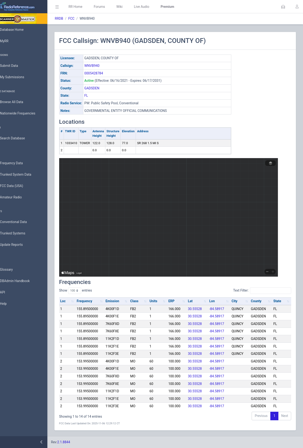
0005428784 (107, 73)
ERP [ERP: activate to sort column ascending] (179, 301)
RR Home (89, 7)
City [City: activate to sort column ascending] (238, 301)
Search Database (19, 138)
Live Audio (155, 7)
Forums (112, 7)
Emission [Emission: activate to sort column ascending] (123, 301)
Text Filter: (262, 290)
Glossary (13, 270)
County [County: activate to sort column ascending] (258, 301)
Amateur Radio (17, 197)
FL (99, 95)
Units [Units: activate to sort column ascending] (162, 301)
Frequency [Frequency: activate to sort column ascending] (96, 301)
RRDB (72, 18)
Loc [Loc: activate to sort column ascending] (76, 301)
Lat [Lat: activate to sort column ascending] (196, 301)
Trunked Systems (19, 233)
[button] (283, 7)
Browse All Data (18, 102)
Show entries (88, 290)
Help (10, 304)
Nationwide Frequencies (24, 113)
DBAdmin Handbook (21, 281)
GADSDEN (105, 88)
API (9, 292)
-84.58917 (221, 309)
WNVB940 (105, 66)
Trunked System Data (22, 175)
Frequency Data (18, 163)
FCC (85, 18)
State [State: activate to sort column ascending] (278, 301)
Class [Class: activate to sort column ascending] (144, 301)
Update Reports (18, 245)
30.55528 (201, 309)
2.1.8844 (77, 442)
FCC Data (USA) (18, 186)
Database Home (18, 29)
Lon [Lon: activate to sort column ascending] (217, 301)
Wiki (133, 7)
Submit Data (15, 66)
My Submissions (19, 77)
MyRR (11, 41)
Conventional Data (20, 222)
